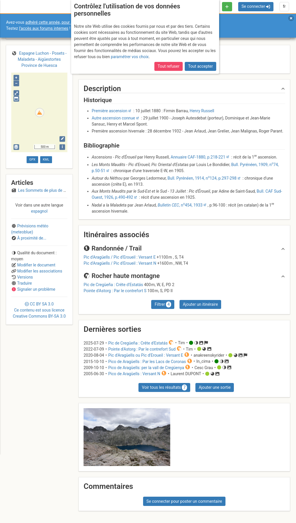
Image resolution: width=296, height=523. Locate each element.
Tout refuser (168, 66)
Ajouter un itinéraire (200, 304)
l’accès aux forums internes (44, 28)
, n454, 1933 (180, 205)
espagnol (39, 211)
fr (284, 6)
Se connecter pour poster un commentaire (184, 501)
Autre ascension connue (113, 118)
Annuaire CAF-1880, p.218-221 (198, 157)
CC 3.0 (39, 310)
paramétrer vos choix (130, 56)
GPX (32, 159)
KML (46, 159)
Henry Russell (202, 110)
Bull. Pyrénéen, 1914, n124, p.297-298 (202, 178)
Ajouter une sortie (214, 387)
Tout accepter (200, 66)
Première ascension (109, 110)
